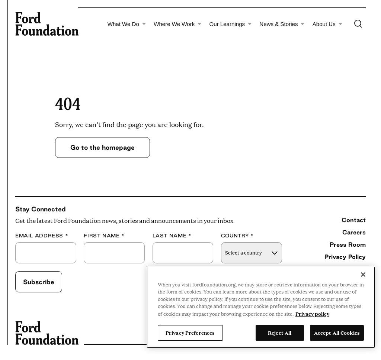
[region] (261, 307)
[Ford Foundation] (47, 24)
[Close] (363, 274)
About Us (328, 24)
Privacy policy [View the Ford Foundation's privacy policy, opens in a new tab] (312, 313)
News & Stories (282, 24)
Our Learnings (230, 24)
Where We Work (178, 24)
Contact (354, 220)
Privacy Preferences (190, 332)
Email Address (41, 236)
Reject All (279, 332)
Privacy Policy (345, 256)
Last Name (172, 236)
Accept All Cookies (337, 332)
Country (237, 236)
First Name (104, 236)
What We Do (127, 24)
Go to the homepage (102, 147)
